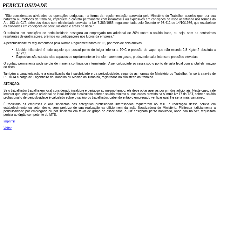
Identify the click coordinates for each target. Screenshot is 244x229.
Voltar (7, 128)
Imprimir (9, 121)
